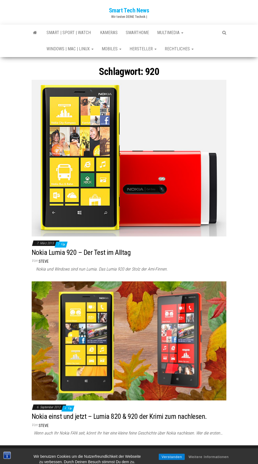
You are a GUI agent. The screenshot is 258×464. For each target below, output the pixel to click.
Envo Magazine (165, 454)
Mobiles (111, 48)
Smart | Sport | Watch (69, 32)
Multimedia (170, 32)
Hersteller (143, 48)
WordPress (126, 454)
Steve (44, 261)
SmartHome (137, 32)
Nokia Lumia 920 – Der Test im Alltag (81, 252)
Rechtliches (179, 48)
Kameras (108, 32)
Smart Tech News (129, 10)
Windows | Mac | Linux (70, 48)
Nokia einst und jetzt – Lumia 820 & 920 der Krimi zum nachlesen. (119, 416)
